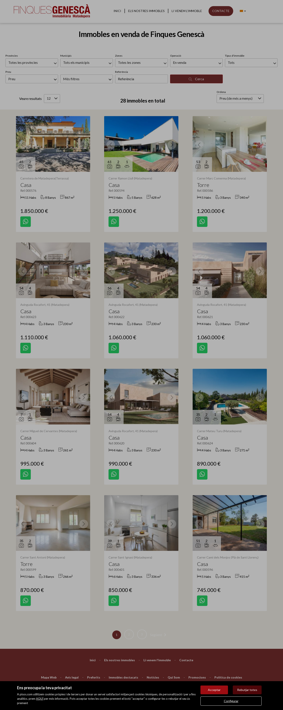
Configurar (231, 701)
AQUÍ (39, 698)
